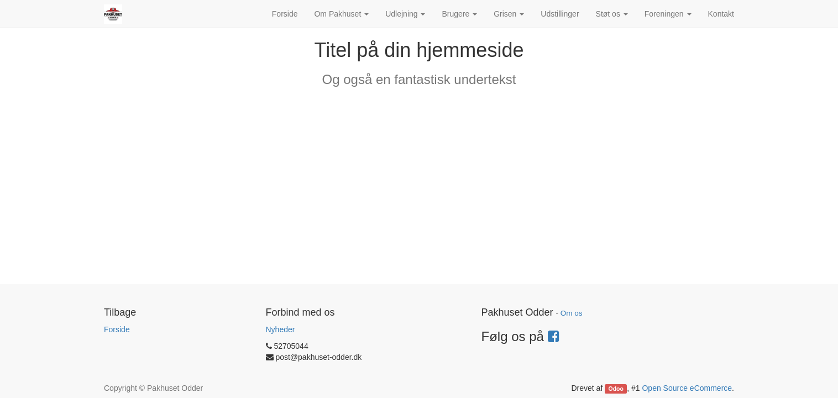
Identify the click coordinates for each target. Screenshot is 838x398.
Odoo (616, 388)
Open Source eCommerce (687, 388)
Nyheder (280, 329)
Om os (572, 313)
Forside (117, 329)
